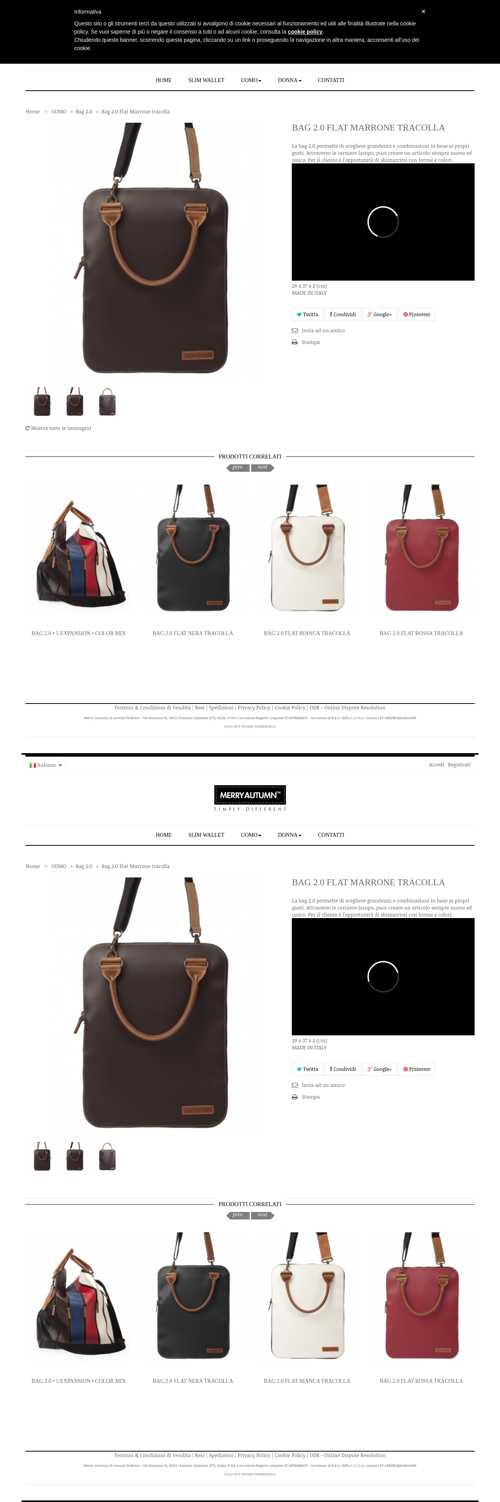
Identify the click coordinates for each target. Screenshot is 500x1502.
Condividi (343, 314)
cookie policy (305, 32)
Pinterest (417, 314)
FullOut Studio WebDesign (249, 727)
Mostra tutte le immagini (58, 427)
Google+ (380, 314)
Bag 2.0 (84, 111)
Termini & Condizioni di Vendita (152, 707)
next (262, 466)
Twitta (307, 314)
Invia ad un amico (323, 330)
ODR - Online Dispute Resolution (348, 707)
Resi (200, 707)
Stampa (311, 342)
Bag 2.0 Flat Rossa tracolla (421, 633)
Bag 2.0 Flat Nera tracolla (193, 633)
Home (32, 111)
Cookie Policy (290, 707)
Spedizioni (221, 707)
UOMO (59, 111)
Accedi (436, 764)
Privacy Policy (254, 707)
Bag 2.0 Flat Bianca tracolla (307, 633)
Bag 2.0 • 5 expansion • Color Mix (79, 633)
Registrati (459, 764)
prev (237, 466)
